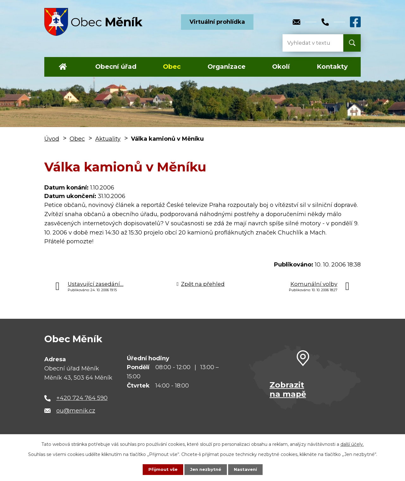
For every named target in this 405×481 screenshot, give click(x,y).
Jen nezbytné (205, 469)
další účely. (352, 444)
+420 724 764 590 (82, 397)
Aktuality (108, 138)
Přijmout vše (161, 469)
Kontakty (332, 66)
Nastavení (247, 469)
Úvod (63, 67)
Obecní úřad (115, 66)
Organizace (227, 66)
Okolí (281, 66)
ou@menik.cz (75, 410)
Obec (172, 66)
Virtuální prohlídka (217, 21)
